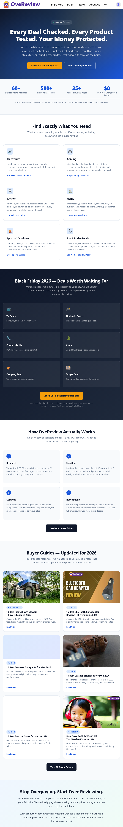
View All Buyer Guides (61, 767)
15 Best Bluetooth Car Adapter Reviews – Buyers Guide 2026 (82, 613)
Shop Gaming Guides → (78, 175)
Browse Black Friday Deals (44, 65)
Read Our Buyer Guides (80, 65)
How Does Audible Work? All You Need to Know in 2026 (81, 738)
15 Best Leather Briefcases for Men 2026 (88, 675)
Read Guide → (12, 627)
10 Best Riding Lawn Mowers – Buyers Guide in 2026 (21, 613)
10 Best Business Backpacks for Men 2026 (28, 667)
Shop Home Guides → (77, 215)
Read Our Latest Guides (62, 528)
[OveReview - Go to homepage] (21, 5)
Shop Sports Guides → (17, 254)
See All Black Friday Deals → (80, 254)
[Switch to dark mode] (118, 4)
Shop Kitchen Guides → (18, 215)
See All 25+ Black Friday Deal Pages (61, 395)
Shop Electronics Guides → (19, 175)
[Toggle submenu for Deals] (76, 4)
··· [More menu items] (105, 4)
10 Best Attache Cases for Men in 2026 (26, 736)
